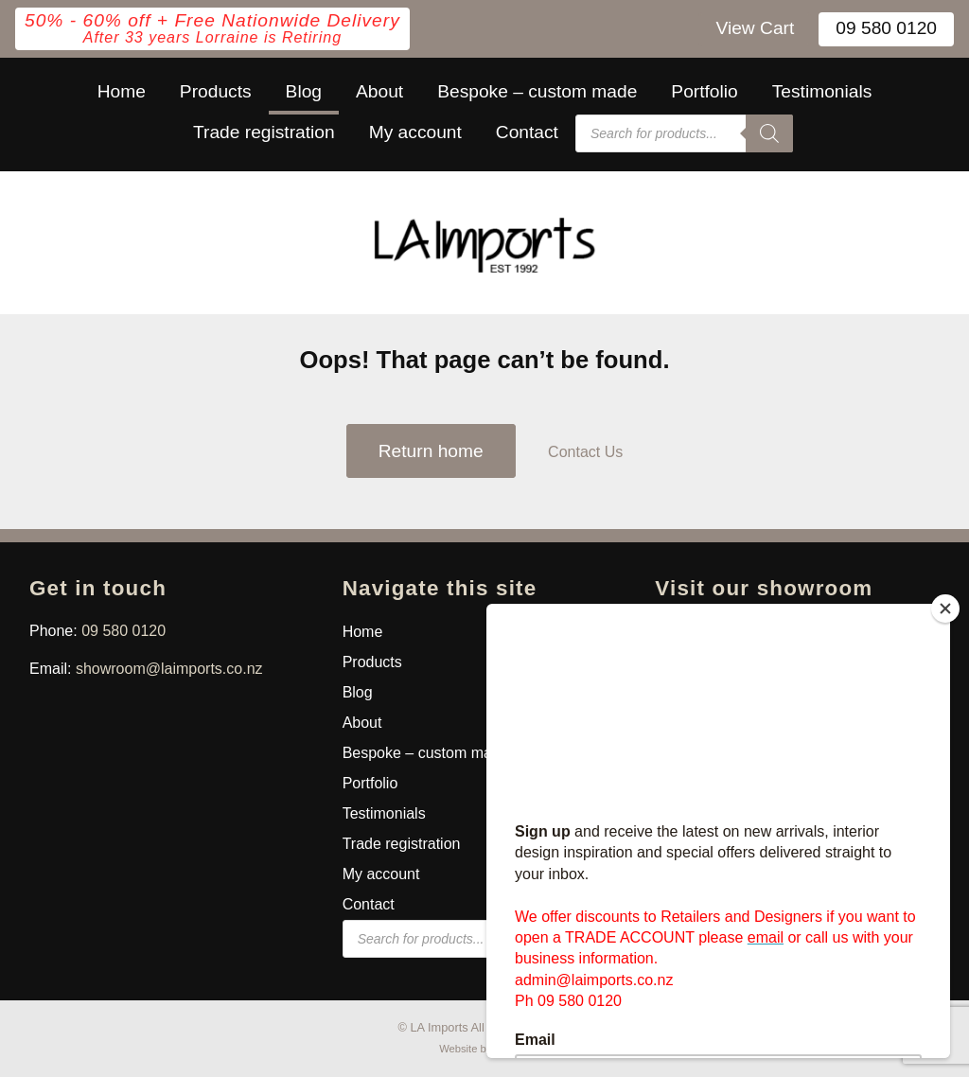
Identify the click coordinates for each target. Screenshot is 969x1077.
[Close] (945, 608)
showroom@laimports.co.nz (169, 669)
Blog (304, 91)
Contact (527, 132)
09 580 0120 (886, 28)
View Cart (754, 28)
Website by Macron (484, 1048)
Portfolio (704, 91)
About (379, 91)
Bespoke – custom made (537, 91)
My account (415, 132)
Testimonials (822, 91)
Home (121, 91)
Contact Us (585, 452)
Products (216, 91)
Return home (431, 451)
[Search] (769, 133)
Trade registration (264, 132)
